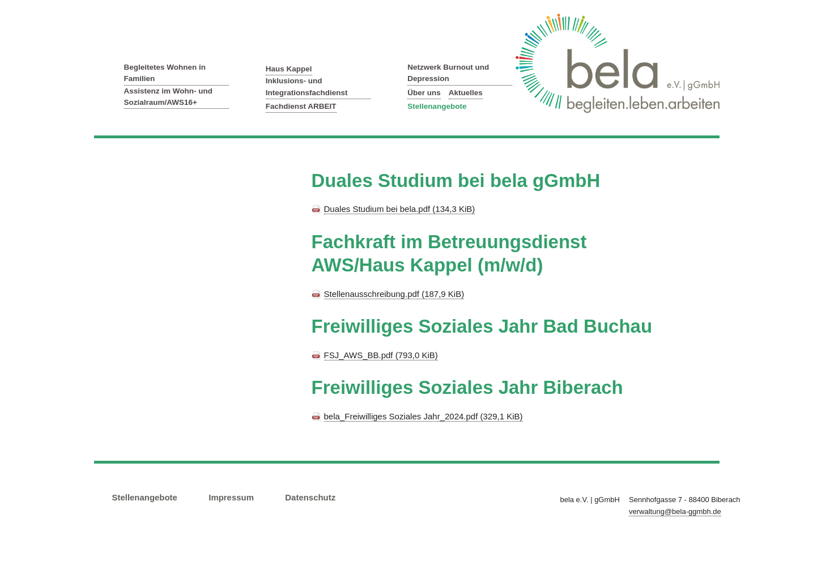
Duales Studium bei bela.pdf (399, 209)
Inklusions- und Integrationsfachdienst (307, 86)
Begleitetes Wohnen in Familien (165, 73)
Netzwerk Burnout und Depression (448, 73)
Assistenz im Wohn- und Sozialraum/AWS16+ (168, 97)
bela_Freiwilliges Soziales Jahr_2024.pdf (423, 416)
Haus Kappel (289, 69)
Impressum (231, 497)
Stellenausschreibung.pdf (394, 294)
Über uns (424, 92)
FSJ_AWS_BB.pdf (381, 355)
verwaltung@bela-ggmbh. (675, 511)
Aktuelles (466, 92)
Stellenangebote (436, 106)
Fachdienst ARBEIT (301, 106)
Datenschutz (310, 497)
